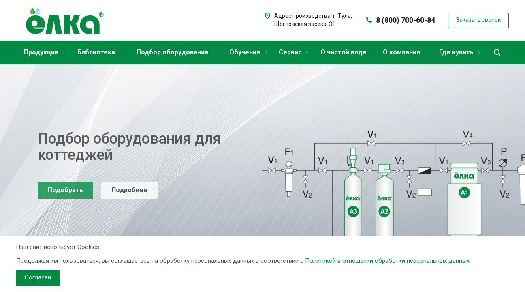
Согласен (38, 277)
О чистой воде (343, 52)
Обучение (248, 52)
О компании (404, 52)
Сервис (293, 52)
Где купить (459, 52)
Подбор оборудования (175, 52)
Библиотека (99, 52)
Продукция (44, 52)
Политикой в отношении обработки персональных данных (387, 260)
